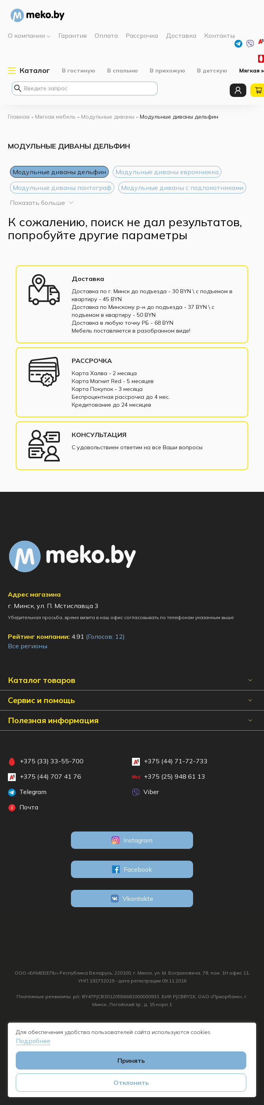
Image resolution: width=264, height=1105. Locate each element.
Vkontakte (132, 898)
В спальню (122, 70)
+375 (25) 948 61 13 (168, 776)
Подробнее (33, 1041)
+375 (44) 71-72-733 (170, 761)
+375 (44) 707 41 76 (44, 776)
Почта (23, 807)
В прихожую (167, 70)
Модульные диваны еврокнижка (167, 172)
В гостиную (78, 70)
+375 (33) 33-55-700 (46, 761)
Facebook (132, 869)
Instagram (132, 840)
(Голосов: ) (105, 636)
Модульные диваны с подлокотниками (182, 188)
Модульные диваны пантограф (62, 188)
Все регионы (27, 646)
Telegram (27, 792)
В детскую (212, 70)
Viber (145, 792)
